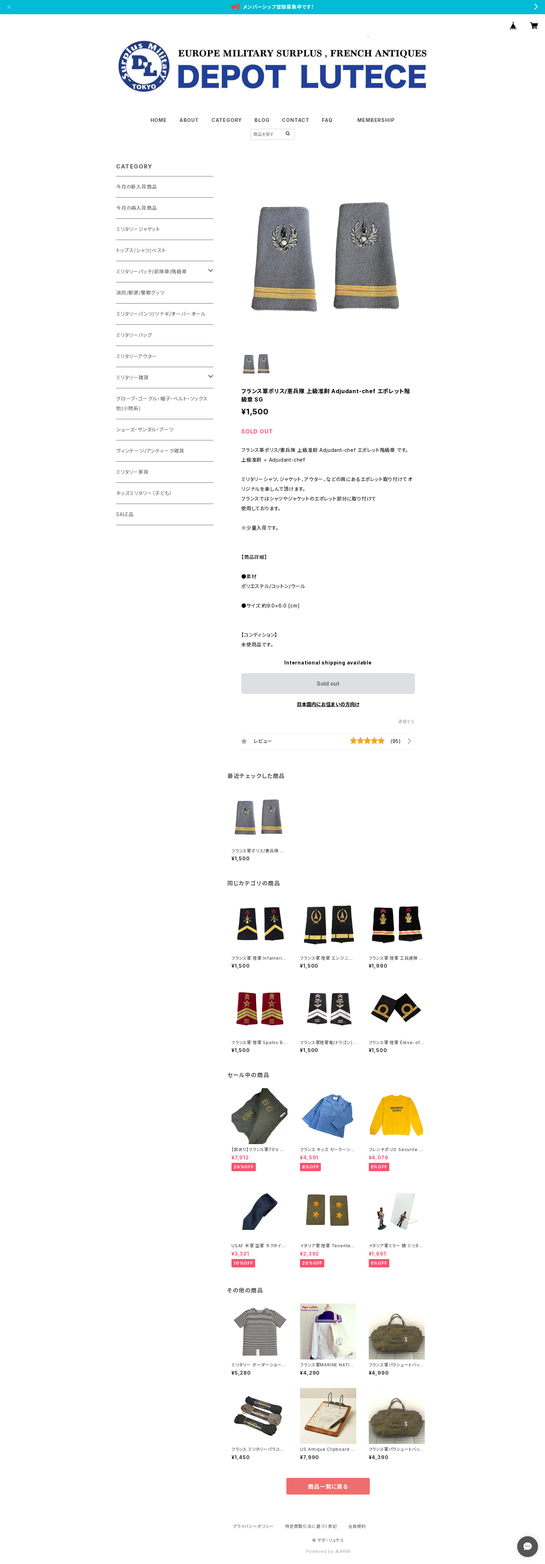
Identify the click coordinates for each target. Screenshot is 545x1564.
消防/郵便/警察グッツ (140, 293)
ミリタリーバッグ (134, 335)
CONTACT (295, 120)
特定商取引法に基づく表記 (311, 1526)
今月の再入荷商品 (136, 208)
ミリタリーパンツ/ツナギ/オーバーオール (161, 314)
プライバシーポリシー (253, 1526)
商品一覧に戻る (328, 1486)
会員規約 (357, 1526)
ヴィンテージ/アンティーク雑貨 (150, 451)
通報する (406, 721)
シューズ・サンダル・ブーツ (144, 429)
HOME (159, 120)
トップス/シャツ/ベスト (141, 250)
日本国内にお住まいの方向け (328, 704)
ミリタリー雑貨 (132, 377)
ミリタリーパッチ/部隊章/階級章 (151, 271)
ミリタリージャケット (138, 229)
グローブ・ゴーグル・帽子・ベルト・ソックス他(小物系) (162, 403)
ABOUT (189, 120)
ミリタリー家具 (132, 472)
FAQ (327, 120)
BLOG (261, 120)
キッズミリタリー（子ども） (144, 493)
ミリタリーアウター (136, 356)
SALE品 (125, 514)
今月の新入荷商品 (136, 187)
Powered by (328, 1551)
